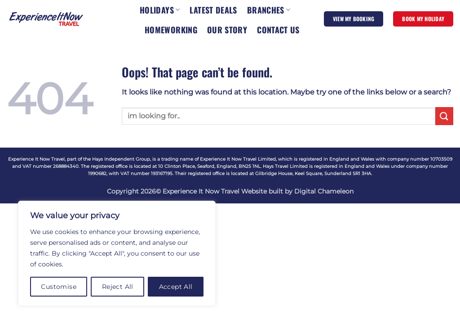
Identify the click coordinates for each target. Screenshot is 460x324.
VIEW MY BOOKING (354, 18)
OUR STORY (227, 30)
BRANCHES (268, 10)
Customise (58, 287)
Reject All (117, 287)
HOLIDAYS (160, 10)
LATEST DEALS (213, 10)
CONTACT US (278, 30)
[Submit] (444, 116)
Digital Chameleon (324, 191)
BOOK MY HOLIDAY (423, 18)
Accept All (176, 287)
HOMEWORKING (171, 30)
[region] (117, 253)
